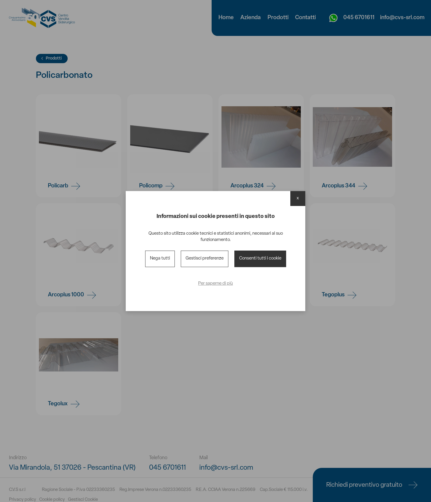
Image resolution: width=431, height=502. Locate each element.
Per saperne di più (215, 283)
